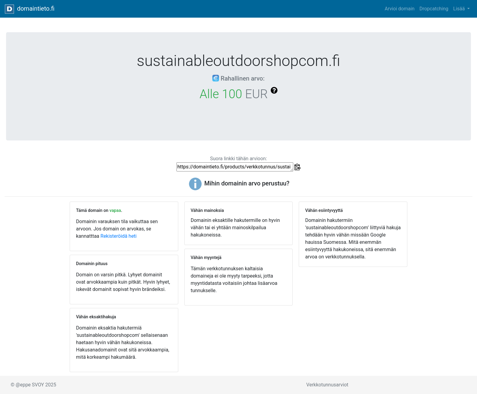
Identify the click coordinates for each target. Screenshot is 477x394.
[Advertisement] (353, 316)
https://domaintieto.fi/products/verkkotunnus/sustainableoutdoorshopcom (234, 166)
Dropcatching (434, 9)
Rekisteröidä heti (118, 236)
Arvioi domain (399, 9)
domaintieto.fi (29, 9)
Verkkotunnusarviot (327, 385)
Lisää (459, 9)
